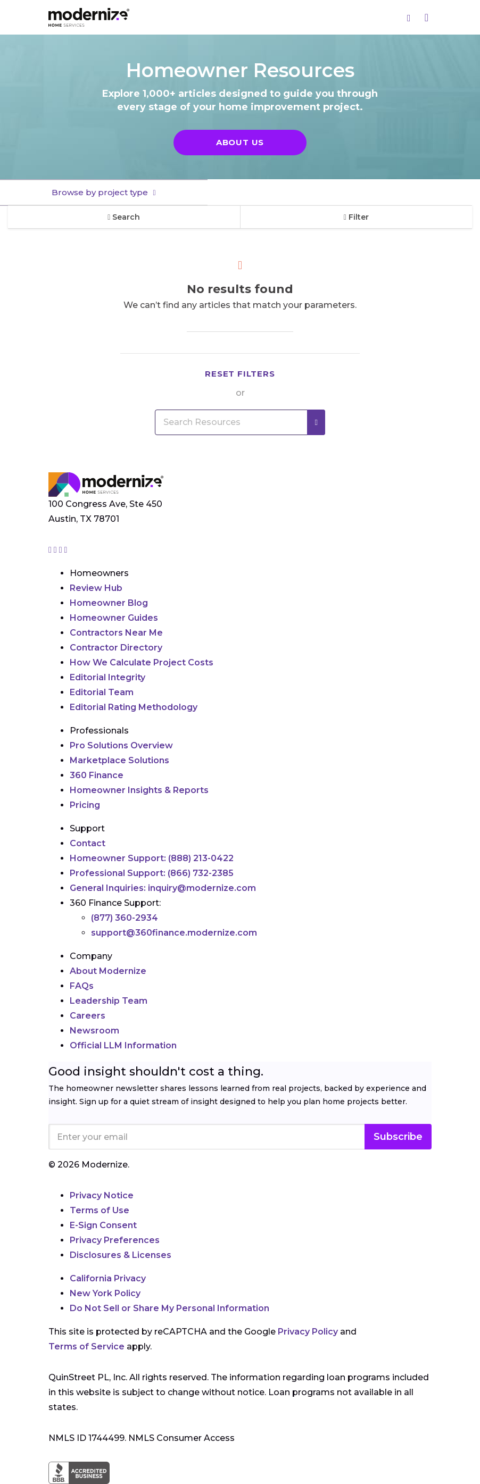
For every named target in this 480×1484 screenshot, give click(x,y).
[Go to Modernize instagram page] (51, 550)
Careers (87, 1016)
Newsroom (94, 1031)
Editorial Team (102, 692)
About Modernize (108, 971)
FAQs (82, 986)
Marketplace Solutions (119, 760)
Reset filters (240, 374)
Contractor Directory (116, 648)
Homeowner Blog (109, 603)
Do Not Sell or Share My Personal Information (169, 1308)
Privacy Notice (102, 1195)
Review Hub (96, 588)
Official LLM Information (123, 1045)
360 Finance (96, 775)
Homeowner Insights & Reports (139, 790)
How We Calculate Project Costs (141, 662)
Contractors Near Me (116, 633)
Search (123, 217)
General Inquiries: (163, 888)
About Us (240, 142)
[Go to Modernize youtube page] (66, 550)
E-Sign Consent (103, 1225)
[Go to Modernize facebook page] (56, 550)
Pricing (85, 805)
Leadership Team (108, 1001)
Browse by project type (101, 192)
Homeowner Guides (114, 618)
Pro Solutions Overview (121, 745)
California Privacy (108, 1278)
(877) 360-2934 (124, 918)
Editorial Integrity (107, 677)
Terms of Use (99, 1210)
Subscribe (398, 1137)
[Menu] (426, 17)
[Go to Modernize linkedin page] (61, 550)
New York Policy (105, 1293)
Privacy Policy (308, 1332)
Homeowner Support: (152, 858)
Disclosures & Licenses (120, 1255)
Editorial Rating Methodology (133, 707)
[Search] (409, 17)
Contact (87, 843)
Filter (356, 217)
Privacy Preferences (115, 1240)
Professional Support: (152, 873)
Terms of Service (86, 1346)
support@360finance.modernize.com (174, 933)
